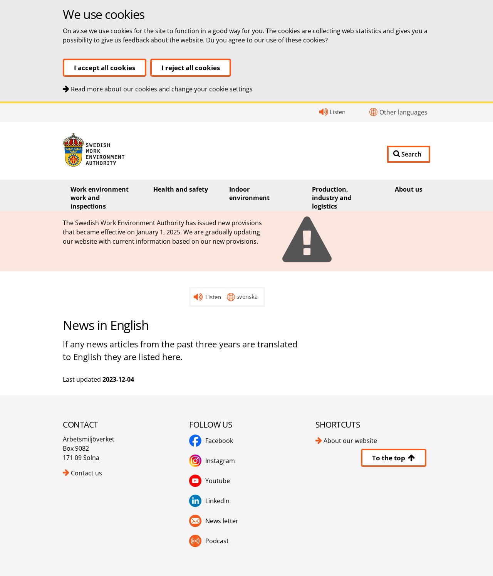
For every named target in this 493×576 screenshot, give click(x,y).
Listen (337, 112)
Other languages (403, 112)
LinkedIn (209, 501)
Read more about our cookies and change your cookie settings (162, 89)
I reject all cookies (190, 67)
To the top (393, 457)
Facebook (211, 441)
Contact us (86, 473)
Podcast (209, 541)
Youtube (209, 481)
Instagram (212, 461)
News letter (213, 521)
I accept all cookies (104, 67)
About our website (350, 440)
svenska (247, 296)
